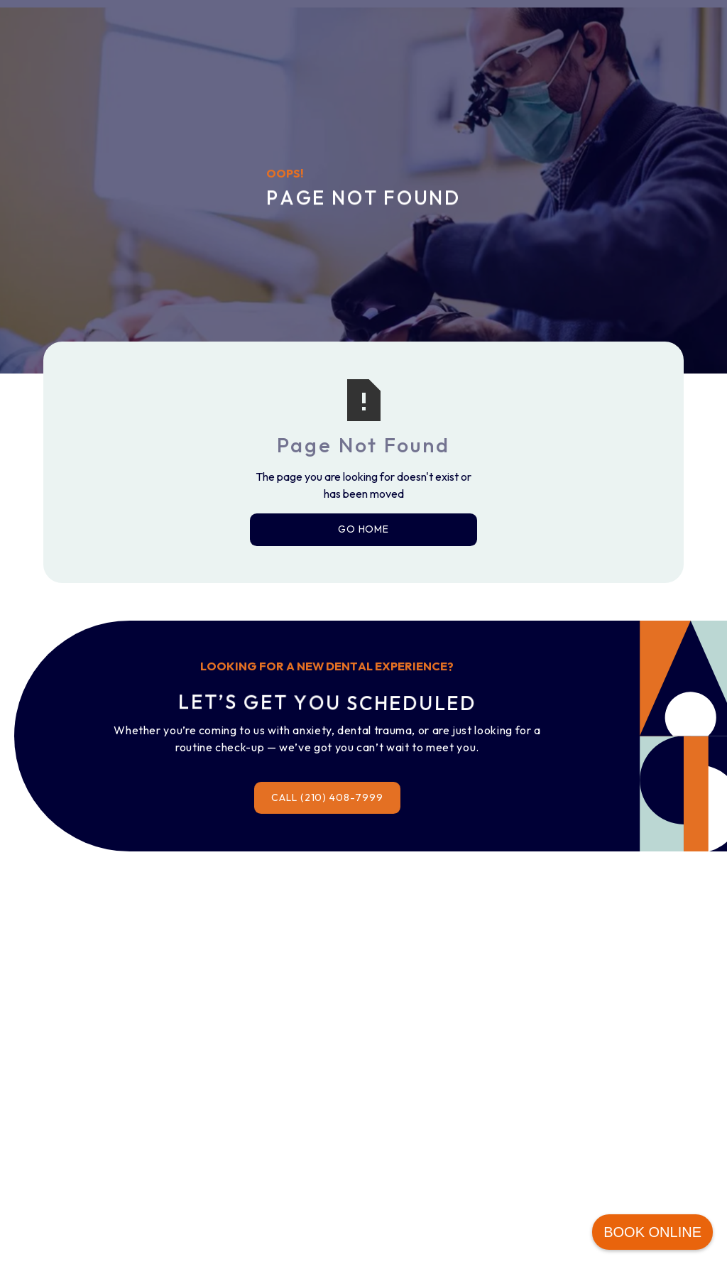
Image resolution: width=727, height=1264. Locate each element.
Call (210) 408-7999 (327, 797)
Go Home (364, 529)
